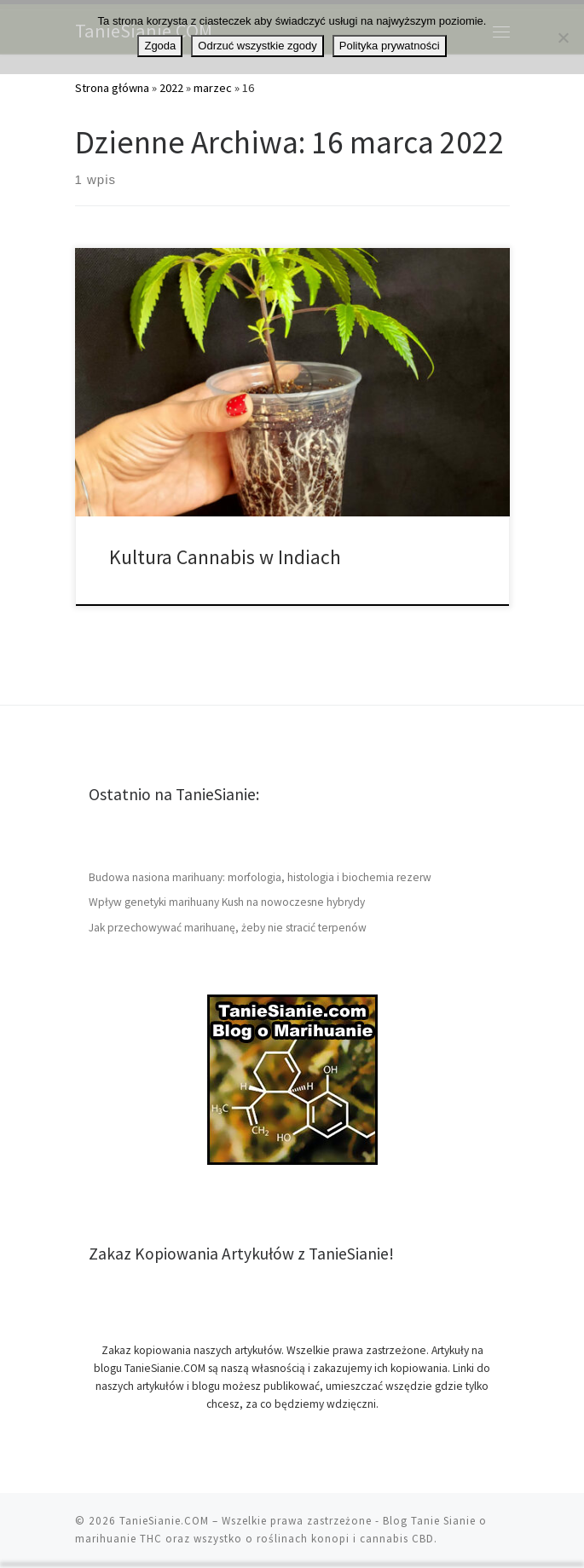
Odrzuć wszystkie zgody (257, 45)
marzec (213, 87)
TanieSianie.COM (164, 1520)
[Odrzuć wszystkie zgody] (562, 37)
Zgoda (160, 45)
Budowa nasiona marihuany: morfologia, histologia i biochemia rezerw (260, 877)
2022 (171, 87)
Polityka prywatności (389, 45)
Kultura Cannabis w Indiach (227, 557)
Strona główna (112, 87)
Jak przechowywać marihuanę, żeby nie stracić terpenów (228, 927)
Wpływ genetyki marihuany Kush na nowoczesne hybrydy (227, 902)
